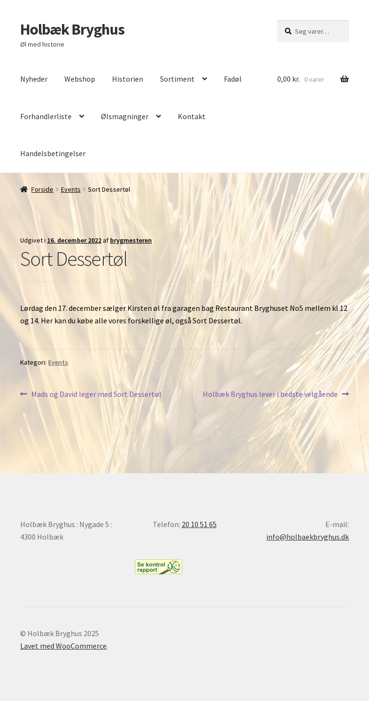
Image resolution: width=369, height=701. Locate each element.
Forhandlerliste (46, 116)
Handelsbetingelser (53, 153)
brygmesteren (131, 240)
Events (71, 189)
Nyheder (34, 79)
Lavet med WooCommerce (63, 646)
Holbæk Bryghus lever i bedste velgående (270, 394)
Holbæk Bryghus (72, 29)
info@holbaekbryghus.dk (307, 536)
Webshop (79, 79)
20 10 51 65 (199, 524)
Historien (127, 79)
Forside (42, 189)
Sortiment (177, 79)
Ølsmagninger (124, 116)
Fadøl (233, 79)
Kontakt (192, 116)
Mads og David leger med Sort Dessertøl (96, 394)
